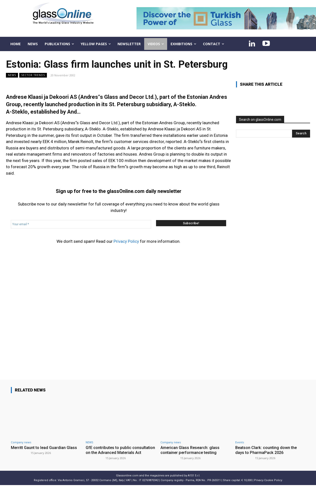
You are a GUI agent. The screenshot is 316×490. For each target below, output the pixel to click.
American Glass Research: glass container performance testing (190, 450)
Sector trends (33, 75)
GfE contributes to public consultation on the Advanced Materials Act (113, 452)
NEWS (12, 75)
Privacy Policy (126, 241)
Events (239, 442)
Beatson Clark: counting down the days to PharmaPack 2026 (266, 450)
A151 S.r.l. (194, 480)
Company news (21, 442)
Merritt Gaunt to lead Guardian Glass (45, 447)
